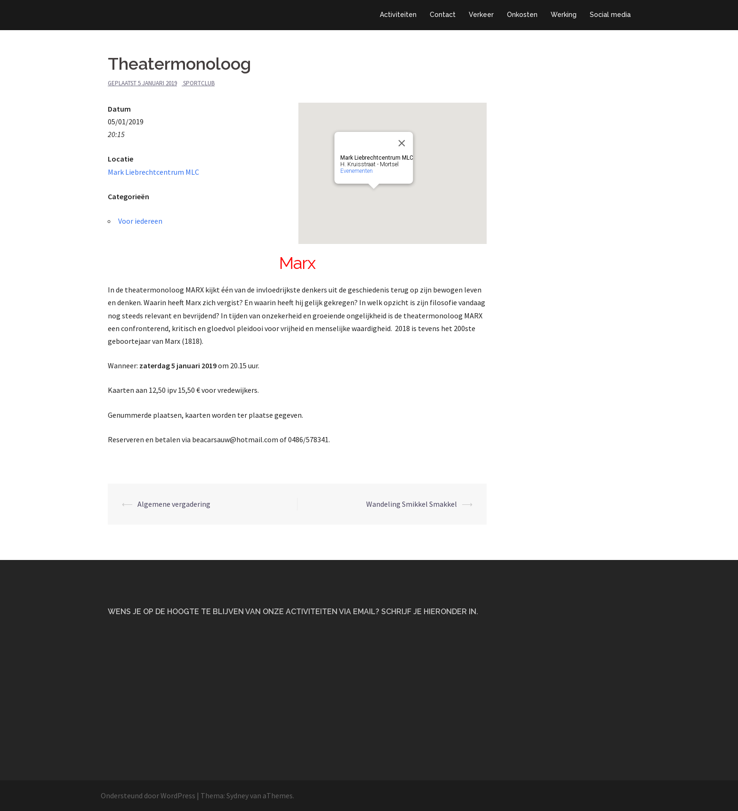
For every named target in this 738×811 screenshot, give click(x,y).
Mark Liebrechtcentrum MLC (153, 172)
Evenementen (356, 171)
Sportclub (199, 83)
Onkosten (522, 14)
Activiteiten (398, 14)
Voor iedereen (140, 221)
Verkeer (481, 14)
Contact (443, 14)
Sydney (237, 795)
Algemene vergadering (173, 504)
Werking (564, 14)
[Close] (402, 143)
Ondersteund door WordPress (148, 795)
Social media (610, 14)
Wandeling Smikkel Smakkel (411, 504)
